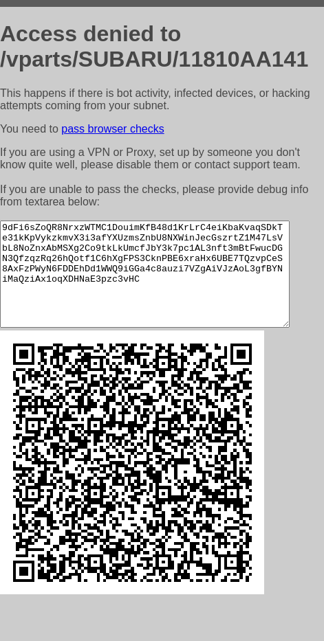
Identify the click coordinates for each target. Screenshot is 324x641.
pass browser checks (112, 129)
